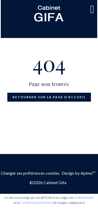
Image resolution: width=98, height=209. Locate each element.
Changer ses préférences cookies (30, 172)
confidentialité (84, 197)
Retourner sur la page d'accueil (49, 97)
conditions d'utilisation (37, 202)
